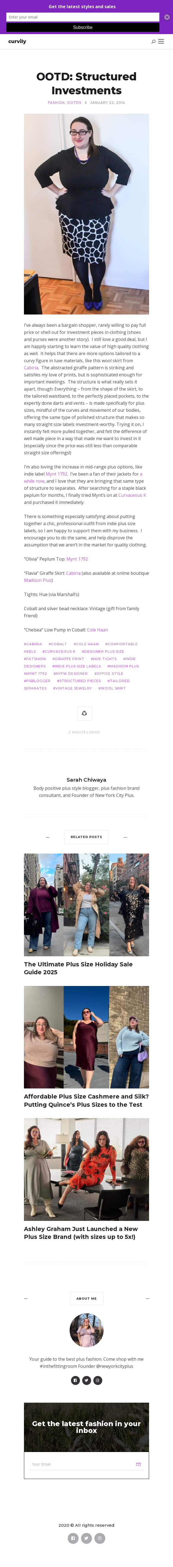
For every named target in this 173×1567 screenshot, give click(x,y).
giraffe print (69, 659)
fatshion (36, 659)
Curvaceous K (132, 495)
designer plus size (104, 651)
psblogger (38, 681)
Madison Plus (37, 580)
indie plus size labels (78, 666)
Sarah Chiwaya (86, 780)
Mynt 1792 (56, 474)
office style (110, 673)
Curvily (17, 41)
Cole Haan (97, 630)
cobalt (59, 644)
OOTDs (74, 103)
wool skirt (113, 688)
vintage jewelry (73, 688)
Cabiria (31, 368)
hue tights (105, 659)
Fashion (56, 103)
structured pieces (80, 681)
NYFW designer (72, 673)
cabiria (34, 644)
